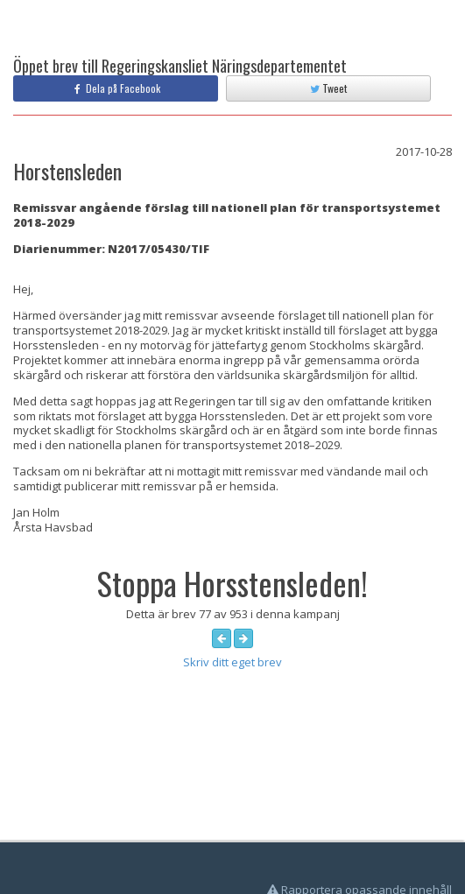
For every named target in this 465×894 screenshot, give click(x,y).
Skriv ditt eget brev (232, 662)
